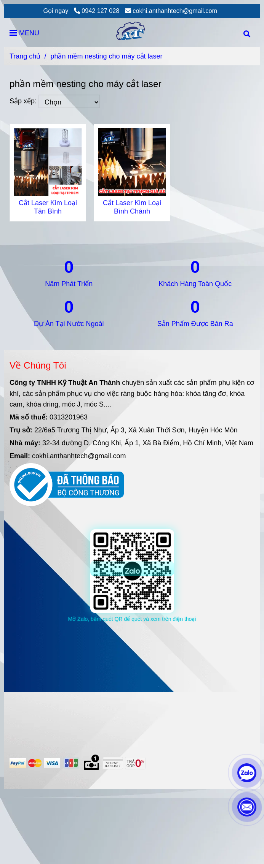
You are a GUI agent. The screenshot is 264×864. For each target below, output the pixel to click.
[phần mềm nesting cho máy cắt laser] (131, 32)
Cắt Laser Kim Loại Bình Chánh (132, 207)
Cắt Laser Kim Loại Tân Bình (48, 207)
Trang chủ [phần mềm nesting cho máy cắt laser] (25, 56)
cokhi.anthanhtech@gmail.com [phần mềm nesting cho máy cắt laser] (171, 10)
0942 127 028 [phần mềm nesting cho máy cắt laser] (97, 10)
